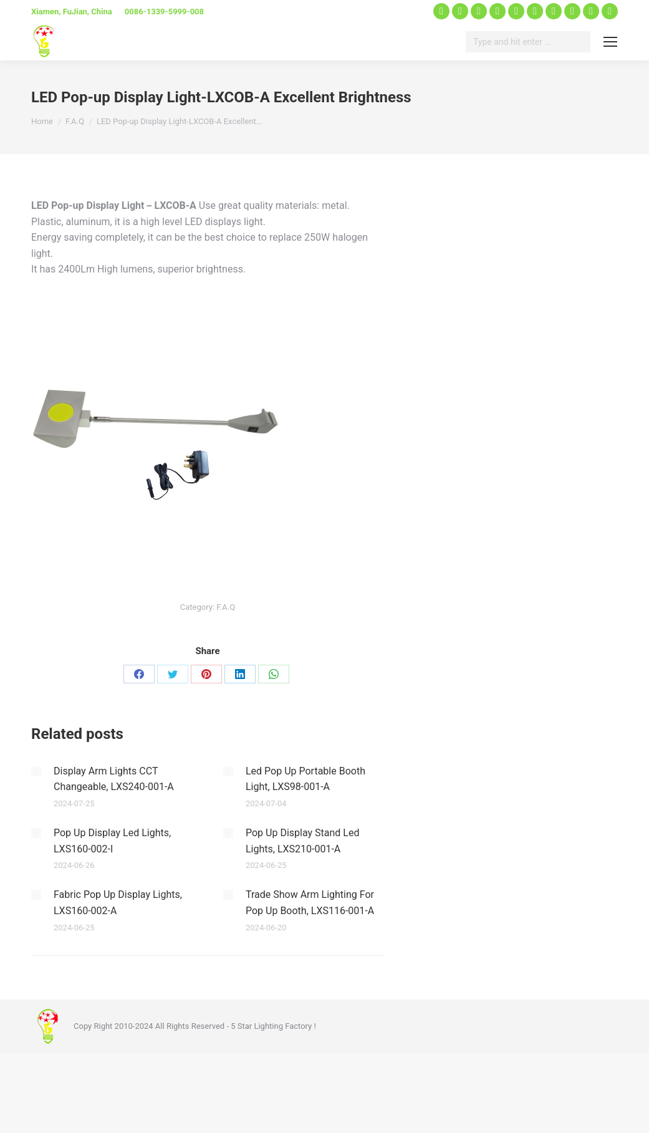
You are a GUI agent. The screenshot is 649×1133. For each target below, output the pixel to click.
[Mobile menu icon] (610, 41)
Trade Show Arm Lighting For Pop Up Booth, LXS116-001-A (310, 903)
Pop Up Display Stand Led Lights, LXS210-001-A (302, 841)
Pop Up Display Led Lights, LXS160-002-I (112, 841)
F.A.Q (225, 607)
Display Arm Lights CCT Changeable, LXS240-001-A (114, 779)
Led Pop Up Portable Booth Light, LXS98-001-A (305, 779)
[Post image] (36, 771)
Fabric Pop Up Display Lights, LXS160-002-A (118, 903)
